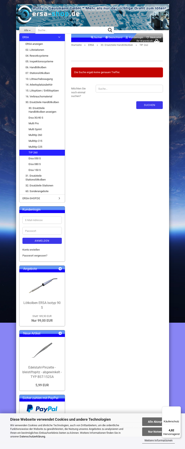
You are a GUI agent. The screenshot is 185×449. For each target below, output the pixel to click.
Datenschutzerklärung (32, 436)
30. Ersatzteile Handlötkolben (42, 106)
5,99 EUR (42, 390)
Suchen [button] (96, 42)
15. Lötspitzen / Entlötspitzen (42, 95)
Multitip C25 (35, 151)
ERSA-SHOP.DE (31, 202)
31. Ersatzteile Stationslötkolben (35, 182)
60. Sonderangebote (37, 195)
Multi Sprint (35, 133)
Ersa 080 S (35, 168)
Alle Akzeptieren (158, 421)
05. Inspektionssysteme (39, 65)
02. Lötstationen (34, 54)
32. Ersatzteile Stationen (39, 189)
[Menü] (178, 408)
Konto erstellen (31, 254)
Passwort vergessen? (34, 260)
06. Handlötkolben (35, 71)
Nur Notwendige (158, 431)
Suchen (149, 109)
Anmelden (42, 245)
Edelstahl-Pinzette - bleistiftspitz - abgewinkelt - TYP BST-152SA (42, 376)
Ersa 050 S (35, 162)
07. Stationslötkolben (37, 77)
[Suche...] (27, 30)
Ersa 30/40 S (36, 122)
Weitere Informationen (158, 440)
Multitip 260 (35, 139)
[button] (114, 42)
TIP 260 (33, 156)
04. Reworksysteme (36, 60)
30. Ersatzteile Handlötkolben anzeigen (42, 114)
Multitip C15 (35, 145)
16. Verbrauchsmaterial (38, 100)
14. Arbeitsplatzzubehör (38, 89)
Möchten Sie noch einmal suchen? (78, 96)
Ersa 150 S (35, 174)
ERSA (25, 41)
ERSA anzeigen (34, 48)
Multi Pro (34, 127)
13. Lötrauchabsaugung (39, 83)
